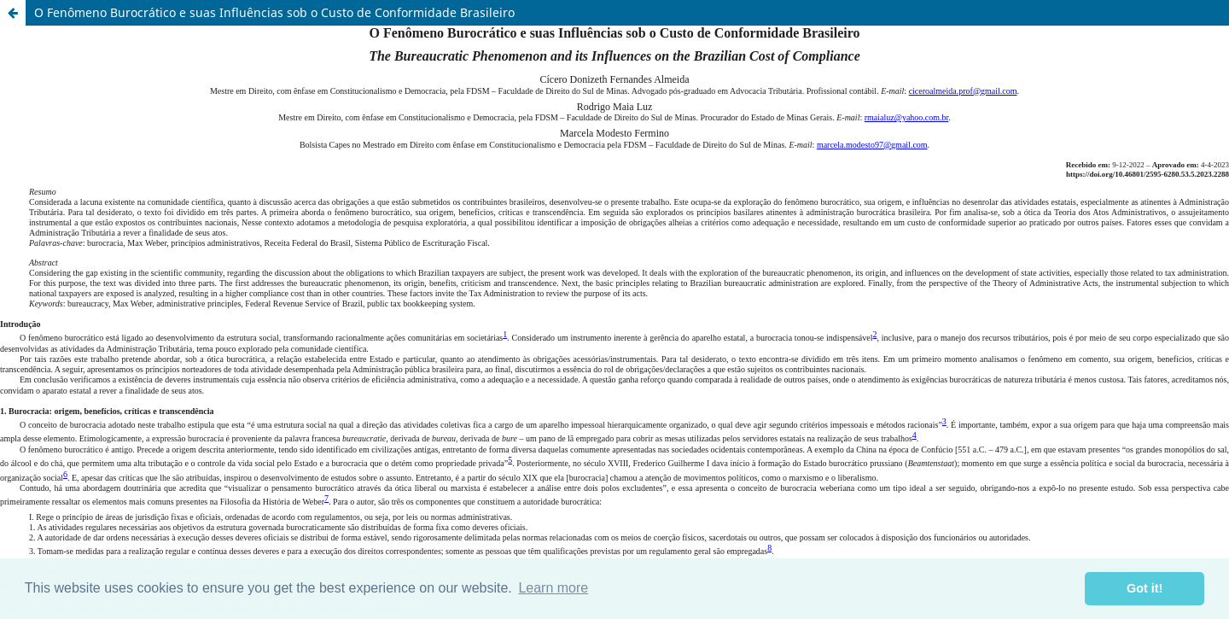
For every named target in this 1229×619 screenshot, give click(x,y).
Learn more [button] (553, 588)
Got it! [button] (1144, 588)
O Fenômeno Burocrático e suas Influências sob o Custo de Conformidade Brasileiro (274, 12)
